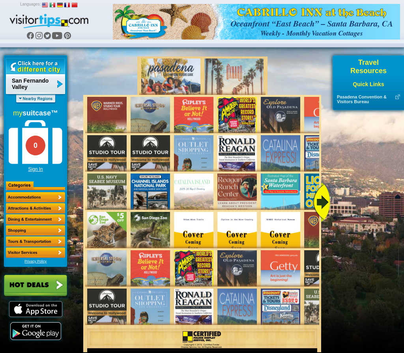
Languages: (30, 4)
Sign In (35, 169)
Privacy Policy (35, 261)
